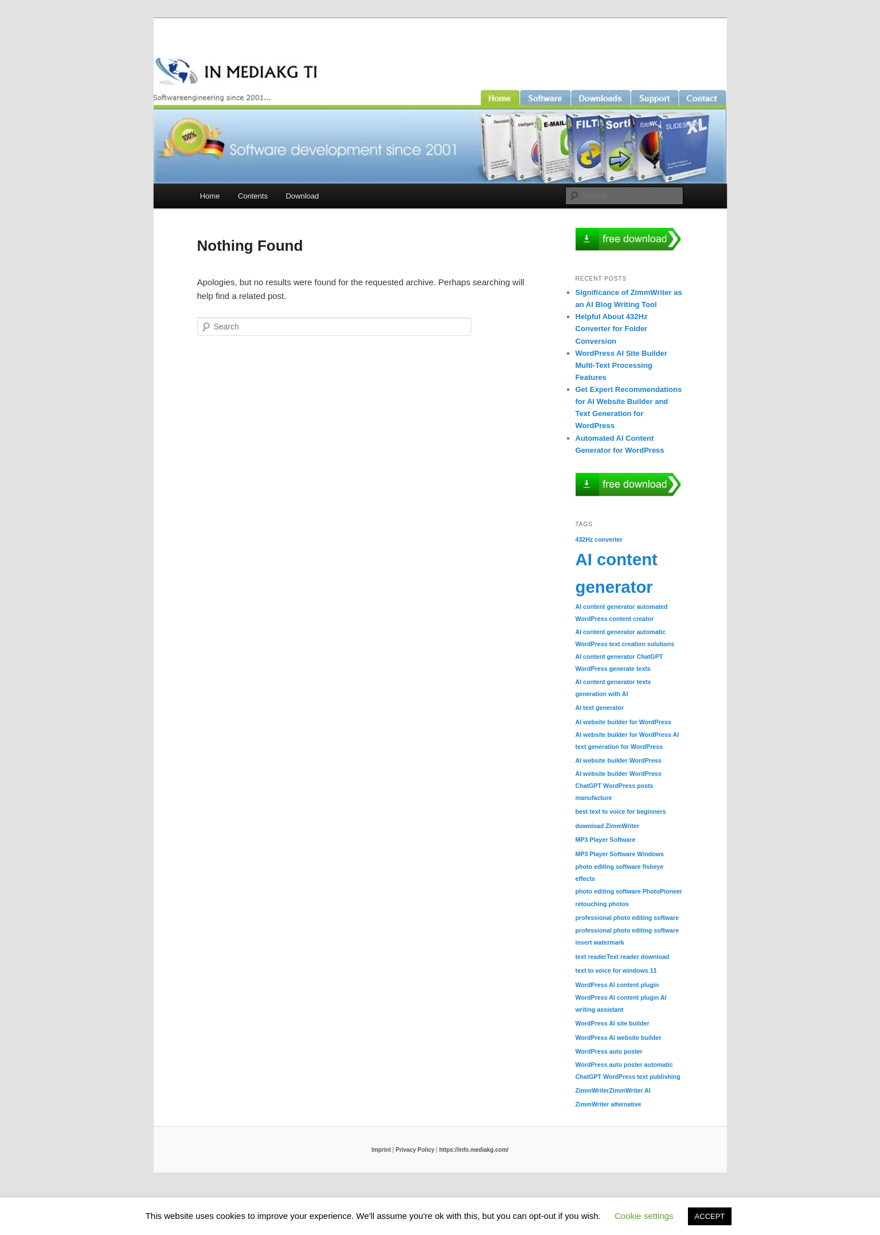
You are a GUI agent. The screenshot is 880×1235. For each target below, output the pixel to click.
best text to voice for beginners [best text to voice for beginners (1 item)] (621, 811)
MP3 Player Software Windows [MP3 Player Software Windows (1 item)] (620, 853)
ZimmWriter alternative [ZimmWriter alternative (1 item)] (609, 1104)
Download (302, 196)
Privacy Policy (415, 1150)
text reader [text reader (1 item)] (591, 956)
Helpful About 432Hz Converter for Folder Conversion (612, 328)
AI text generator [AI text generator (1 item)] (600, 707)
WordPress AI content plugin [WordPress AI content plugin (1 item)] (617, 984)
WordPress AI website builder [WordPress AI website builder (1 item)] (619, 1037)
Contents (253, 196)
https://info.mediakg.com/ (474, 1150)
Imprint (381, 1150)
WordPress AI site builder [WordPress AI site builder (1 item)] (613, 1023)
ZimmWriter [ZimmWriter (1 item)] (592, 1090)
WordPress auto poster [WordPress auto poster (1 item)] (609, 1051)
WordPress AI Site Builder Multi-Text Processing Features (621, 365)
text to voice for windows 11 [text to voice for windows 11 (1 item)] (616, 970)
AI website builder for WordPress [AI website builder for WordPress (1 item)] (623, 722)
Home (210, 196)
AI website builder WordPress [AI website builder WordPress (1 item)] (619, 760)
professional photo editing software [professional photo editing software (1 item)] (627, 917)
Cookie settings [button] (644, 1216)
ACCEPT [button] (710, 1216)
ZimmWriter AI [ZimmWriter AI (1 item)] (630, 1090)
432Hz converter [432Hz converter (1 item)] (599, 539)
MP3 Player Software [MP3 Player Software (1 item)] (606, 839)
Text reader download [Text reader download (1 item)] (638, 956)
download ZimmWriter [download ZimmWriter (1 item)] (608, 825)
